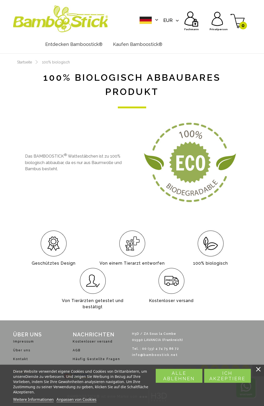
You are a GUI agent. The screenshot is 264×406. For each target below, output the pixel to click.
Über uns (21, 350)
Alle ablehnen (179, 375)
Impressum (23, 341)
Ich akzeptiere (227, 375)
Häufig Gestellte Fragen (96, 359)
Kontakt (20, 359)
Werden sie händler (196, 44)
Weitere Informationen (33, 399)
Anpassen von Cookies (76, 399)
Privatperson (217, 18)
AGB (76, 350)
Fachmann (191, 18)
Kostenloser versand (93, 341)
